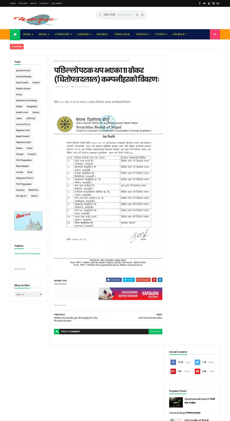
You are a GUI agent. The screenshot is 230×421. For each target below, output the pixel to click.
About (33, 3)
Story (29, 178)
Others (160, 34)
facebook (154, 330)
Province (32, 160)
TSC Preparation (24, 190)
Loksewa (83, 34)
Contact (44, 3)
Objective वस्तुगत (23, 148)
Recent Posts (181, 149)
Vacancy (102, 34)
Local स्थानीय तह (23, 130)
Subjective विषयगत (24, 184)
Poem (29, 154)
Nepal (27, 34)
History (35, 118)
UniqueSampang (29, 416)
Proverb (19, 160)
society (19, 178)
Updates (141, 34)
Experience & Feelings (26, 106)
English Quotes (23, 94)
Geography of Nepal (200, 130)
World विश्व (33, 196)
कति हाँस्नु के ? (179, 34)
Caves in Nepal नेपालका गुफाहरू (188, 122)
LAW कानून (30, 124)
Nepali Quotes (23, 142)
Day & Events (22, 82)
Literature (62, 34)
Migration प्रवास (23, 136)
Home (13, 3)
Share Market (22, 172)
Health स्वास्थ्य (22, 118)
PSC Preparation (24, 166)
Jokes (19, 124)
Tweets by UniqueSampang (27, 259)
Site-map (23, 3)
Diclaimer (56, 3)
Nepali (43, 34)
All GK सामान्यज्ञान (23, 70)
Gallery (19, 112)
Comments (207, 149)
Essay (19, 100)
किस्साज (34, 202)
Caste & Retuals (23, 76)
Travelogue (122, 34)
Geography (32, 112)
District (19, 88)
